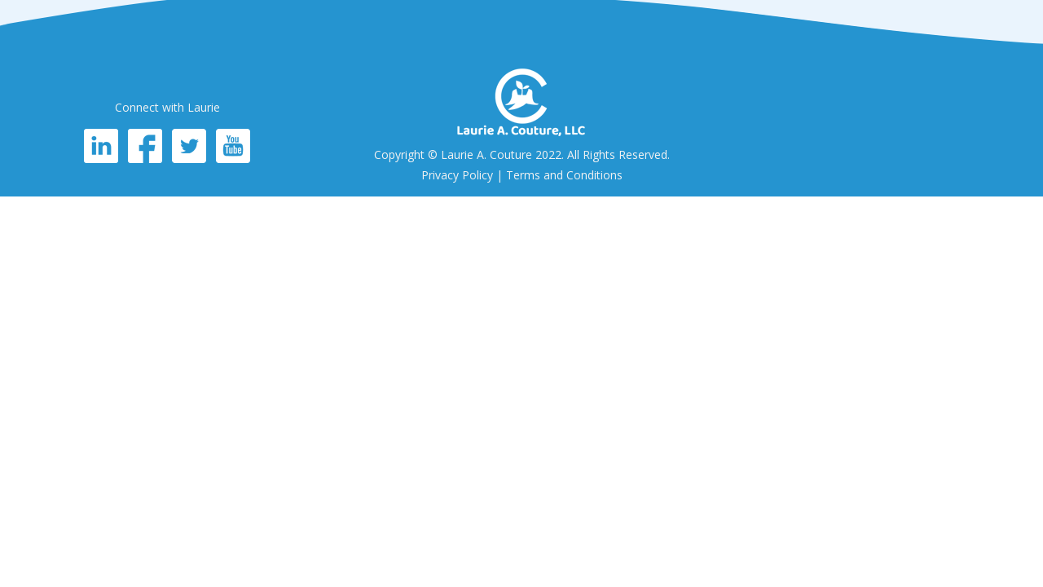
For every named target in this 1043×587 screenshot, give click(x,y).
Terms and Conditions (564, 175)
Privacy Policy (457, 175)
